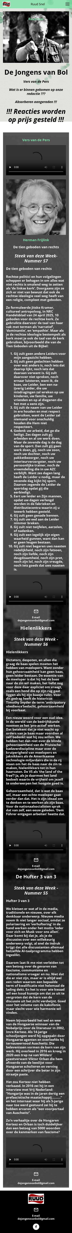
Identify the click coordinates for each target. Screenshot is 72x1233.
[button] (67, 4)
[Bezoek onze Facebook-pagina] (36, 1227)
